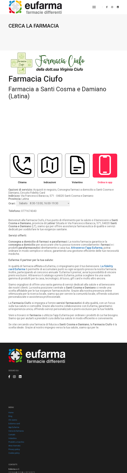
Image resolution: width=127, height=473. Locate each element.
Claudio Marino (112, 464)
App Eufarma (71, 360)
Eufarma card (71, 356)
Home (68, 345)
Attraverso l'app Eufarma (86, 236)
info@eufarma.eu (21, 413)
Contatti (69, 367)
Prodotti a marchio (74, 374)
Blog (68, 349)
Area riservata (72, 378)
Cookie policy (71, 386)
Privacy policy (71, 382)
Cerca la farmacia (73, 363)
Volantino (70, 371)
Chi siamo (70, 352)
